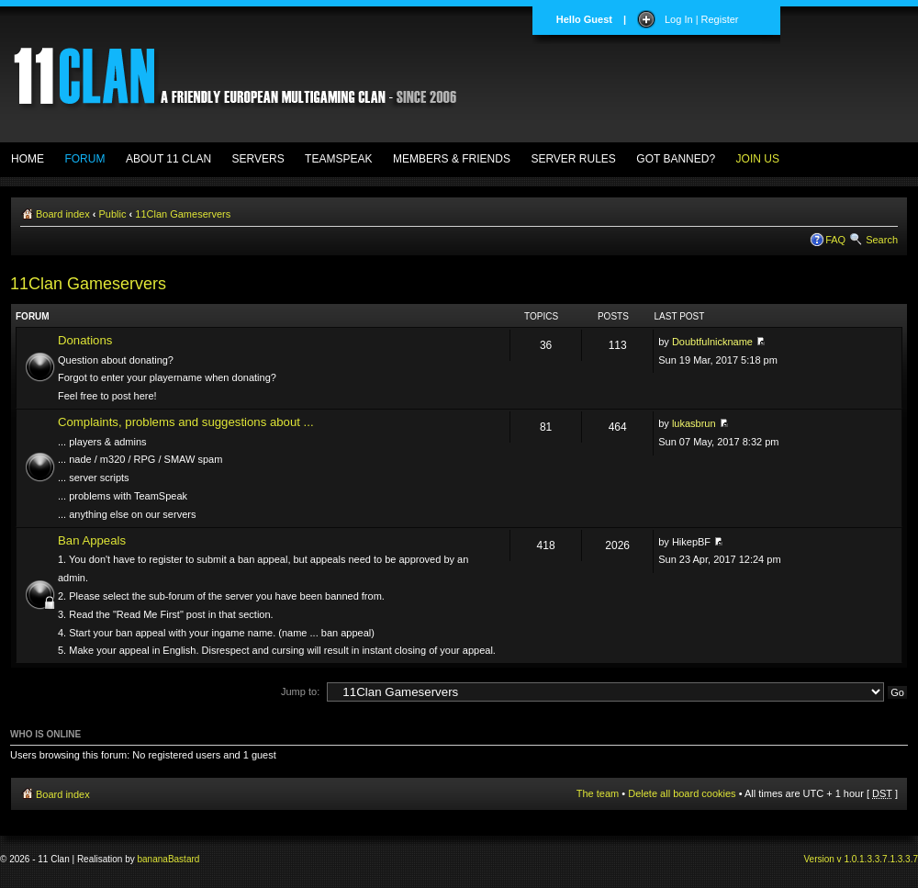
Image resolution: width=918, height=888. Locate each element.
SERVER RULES (573, 158)
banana (153, 859)
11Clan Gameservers (182, 213)
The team (598, 793)
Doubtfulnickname (712, 341)
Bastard (183, 859)
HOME (27, 158)
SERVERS (258, 158)
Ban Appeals (92, 540)
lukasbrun (694, 423)
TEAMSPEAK (338, 158)
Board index (63, 213)
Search (882, 239)
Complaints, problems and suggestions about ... (186, 422)
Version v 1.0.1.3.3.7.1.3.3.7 (860, 859)
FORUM (84, 158)
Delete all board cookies (681, 793)
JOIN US (757, 158)
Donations (85, 340)
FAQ (835, 239)
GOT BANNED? (675, 158)
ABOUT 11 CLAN (168, 158)
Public (113, 213)
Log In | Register (702, 19)
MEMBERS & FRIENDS (451, 158)
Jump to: (300, 691)
